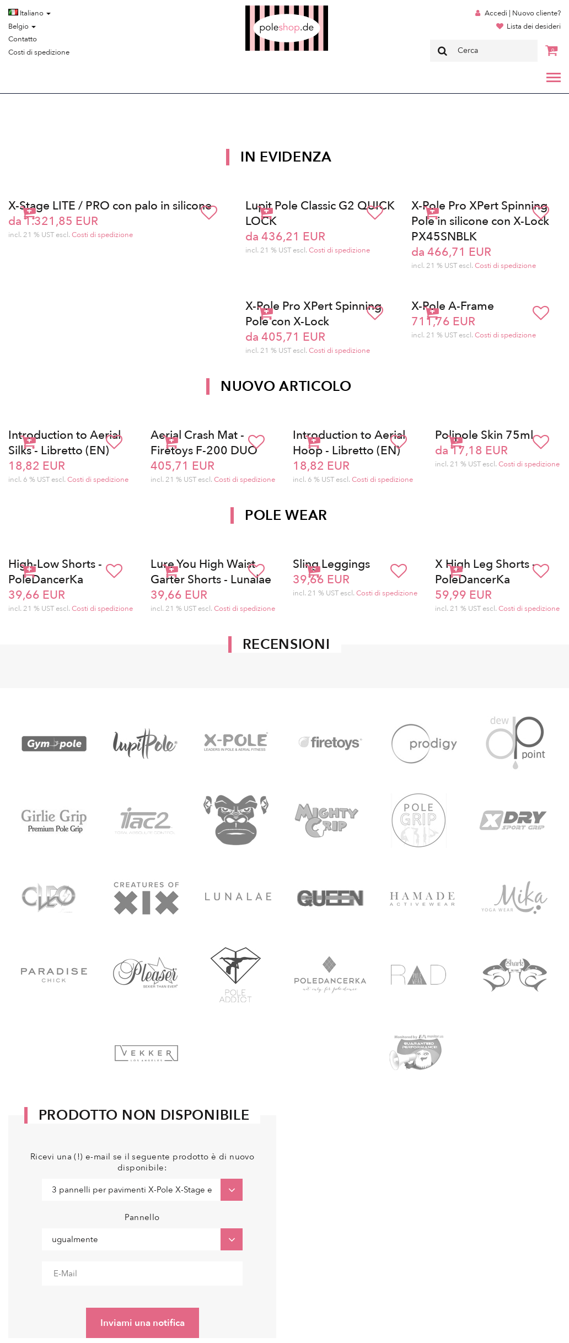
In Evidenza (286, 157)
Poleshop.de (260, 9)
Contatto (22, 39)
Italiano (29, 13)
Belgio (22, 26)
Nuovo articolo (286, 386)
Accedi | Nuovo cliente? (523, 13)
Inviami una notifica (142, 1323)
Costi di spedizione (38, 52)
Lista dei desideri (534, 26)
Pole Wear (286, 515)
